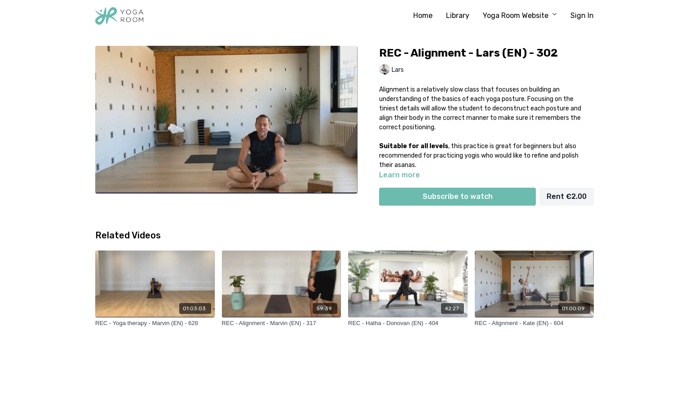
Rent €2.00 (567, 196)
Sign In (582, 15)
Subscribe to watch (458, 196)
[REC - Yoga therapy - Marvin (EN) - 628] (155, 323)
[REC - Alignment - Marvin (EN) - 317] (281, 323)
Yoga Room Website (520, 15)
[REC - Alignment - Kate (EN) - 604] (534, 323)
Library (457, 15)
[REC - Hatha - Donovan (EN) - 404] (408, 323)
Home (423, 15)
